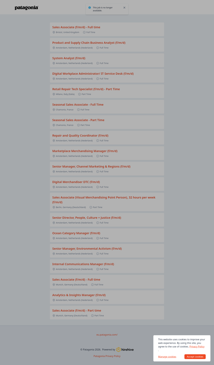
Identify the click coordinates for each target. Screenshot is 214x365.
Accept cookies (195, 356)
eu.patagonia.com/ (107, 334)
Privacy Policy (196, 346)
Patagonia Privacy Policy (106, 356)
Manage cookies (167, 356)
